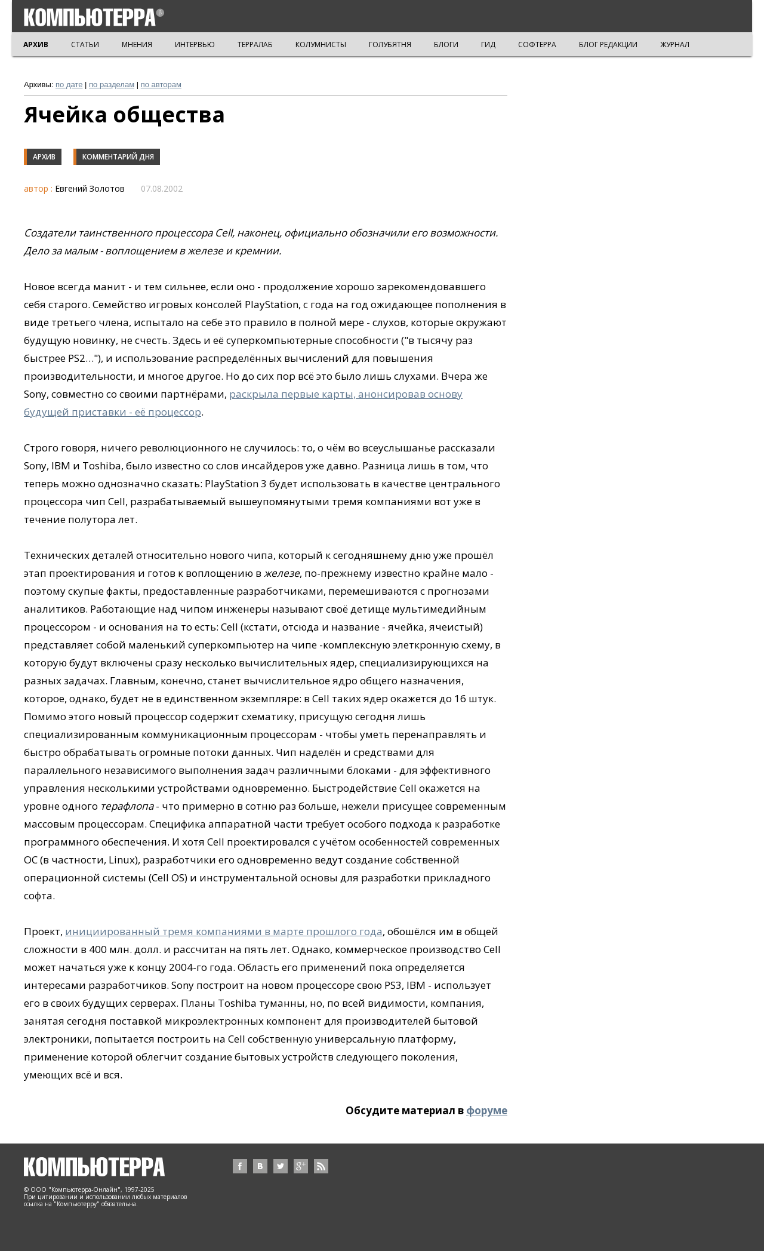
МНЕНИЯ (137, 44)
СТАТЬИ (85, 44)
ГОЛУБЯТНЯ (390, 44)
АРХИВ (35, 44)
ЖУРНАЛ (674, 44)
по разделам (111, 84)
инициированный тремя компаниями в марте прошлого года (224, 931)
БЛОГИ (446, 44)
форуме (486, 1110)
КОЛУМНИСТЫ (320, 44)
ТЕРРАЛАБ (255, 44)
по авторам (161, 84)
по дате (69, 84)
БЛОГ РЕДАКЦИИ (608, 44)
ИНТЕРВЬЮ (195, 44)
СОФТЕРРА (537, 44)
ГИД (488, 44)
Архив (44, 157)
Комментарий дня (118, 157)
